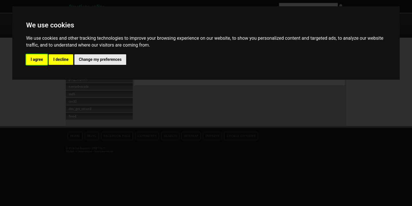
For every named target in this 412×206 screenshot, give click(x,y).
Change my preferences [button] (100, 59)
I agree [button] (37, 59)
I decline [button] (60, 59)
